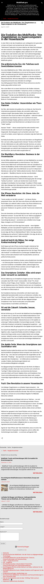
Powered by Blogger (22, 546)
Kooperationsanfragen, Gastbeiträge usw (15, 573)
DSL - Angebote (7, 562)
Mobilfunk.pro (22, 2)
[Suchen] (42, 3)
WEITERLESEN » (38, 473)
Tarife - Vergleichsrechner (10, 18)
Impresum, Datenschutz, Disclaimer (13, 581)
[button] (42, 23)
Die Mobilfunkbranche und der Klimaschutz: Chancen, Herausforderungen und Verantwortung (18, 558)
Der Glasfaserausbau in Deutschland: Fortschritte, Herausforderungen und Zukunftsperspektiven (17, 564)
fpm (26, 549)
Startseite (6, 553)
